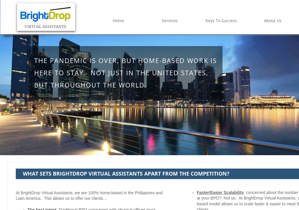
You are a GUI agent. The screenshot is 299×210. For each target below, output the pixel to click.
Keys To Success (221, 20)
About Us (273, 20)
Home (118, 20)
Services (170, 20)
